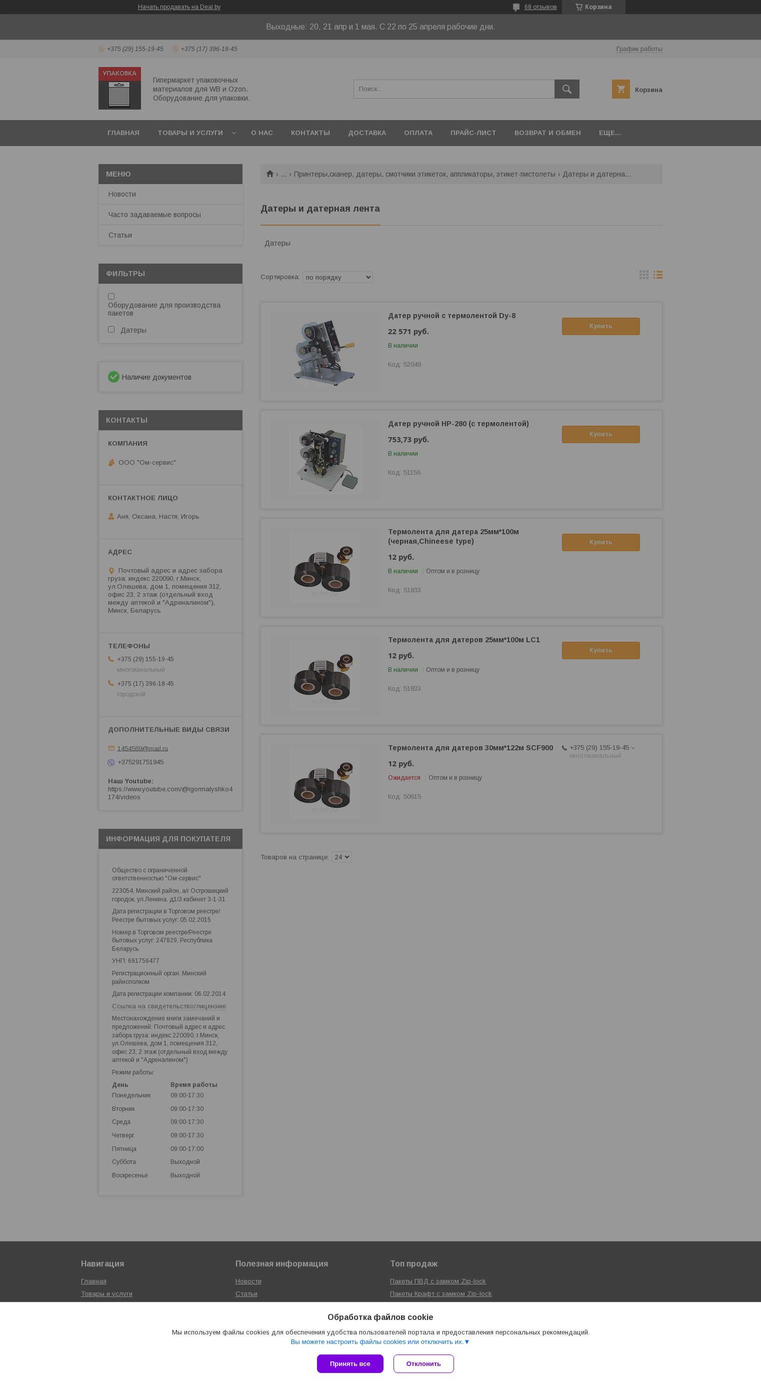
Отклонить (423, 1363)
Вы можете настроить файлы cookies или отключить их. (377, 1341)
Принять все (350, 1363)
